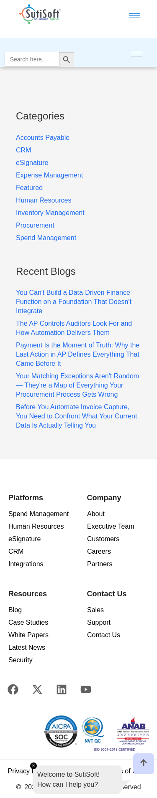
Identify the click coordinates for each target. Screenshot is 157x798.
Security (20, 660)
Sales (95, 609)
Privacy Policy (28, 771)
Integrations (26, 563)
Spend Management (38, 513)
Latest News (26, 647)
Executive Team (110, 526)
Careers (99, 551)
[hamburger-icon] (134, 16)
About (96, 513)
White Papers (28, 634)
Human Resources (36, 526)
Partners (99, 563)
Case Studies (28, 622)
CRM (15, 551)
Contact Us (103, 634)
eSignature (24, 538)
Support (99, 622)
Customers (103, 538)
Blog (15, 609)
